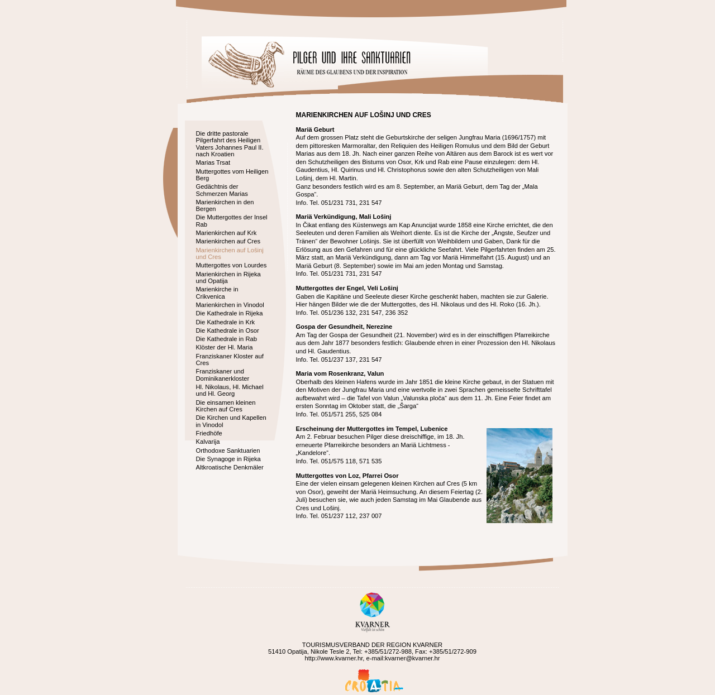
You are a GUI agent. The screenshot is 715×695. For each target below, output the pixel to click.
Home (246, 64)
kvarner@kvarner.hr (412, 658)
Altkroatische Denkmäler (230, 467)
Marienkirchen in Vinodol (230, 304)
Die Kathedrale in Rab (226, 338)
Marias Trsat (213, 162)
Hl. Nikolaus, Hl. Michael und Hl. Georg (230, 390)
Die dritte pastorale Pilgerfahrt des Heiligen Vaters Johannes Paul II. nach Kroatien (230, 143)
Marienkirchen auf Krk (226, 232)
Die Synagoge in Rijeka (228, 459)
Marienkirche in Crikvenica (217, 292)
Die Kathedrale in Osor (227, 330)
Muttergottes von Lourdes (231, 265)
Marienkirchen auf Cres (228, 241)
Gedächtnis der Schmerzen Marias (222, 189)
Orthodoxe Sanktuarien (228, 450)
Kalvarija (208, 441)
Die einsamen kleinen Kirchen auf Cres (226, 406)
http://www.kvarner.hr (333, 658)
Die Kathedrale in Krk (225, 322)
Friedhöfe (209, 433)
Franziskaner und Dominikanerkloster (223, 374)
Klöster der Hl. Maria (224, 347)
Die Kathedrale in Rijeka (229, 313)
